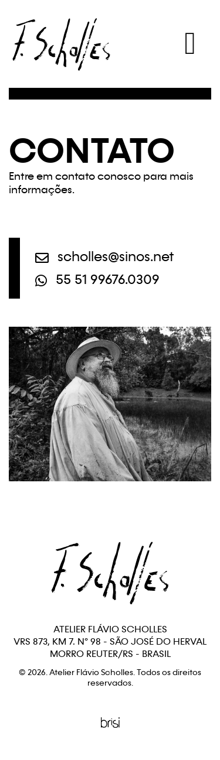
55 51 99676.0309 (97, 280)
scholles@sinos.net (104, 258)
